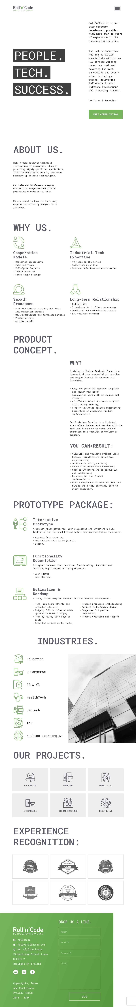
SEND (84, 996)
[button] (30, 779)
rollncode (22, 939)
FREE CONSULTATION (105, 114)
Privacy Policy (23, 992)
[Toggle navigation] (117, 8)
